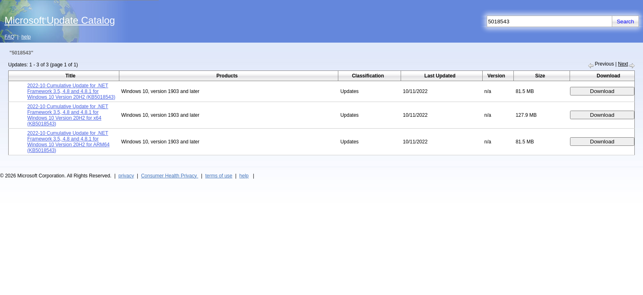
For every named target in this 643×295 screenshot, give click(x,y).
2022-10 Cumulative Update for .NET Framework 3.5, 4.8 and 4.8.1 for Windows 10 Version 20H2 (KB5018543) (71, 91)
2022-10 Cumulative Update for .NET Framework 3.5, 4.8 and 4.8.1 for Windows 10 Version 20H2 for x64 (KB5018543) (67, 115)
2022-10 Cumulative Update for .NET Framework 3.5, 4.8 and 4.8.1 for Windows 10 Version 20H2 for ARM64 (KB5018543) (68, 141)
